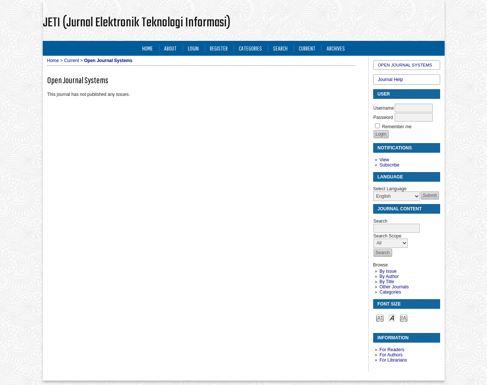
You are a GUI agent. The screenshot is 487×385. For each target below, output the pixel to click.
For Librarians (393, 360)
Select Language (390, 188)
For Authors (391, 355)
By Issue (388, 271)
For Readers (391, 349)
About (170, 48)
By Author (389, 276)
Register (219, 48)
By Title (386, 281)
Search (280, 48)
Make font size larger (403, 317)
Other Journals (394, 286)
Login (193, 48)
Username (384, 108)
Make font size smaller (380, 317)
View (384, 159)
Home (147, 48)
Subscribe (389, 165)
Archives (336, 48)
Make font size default (391, 317)
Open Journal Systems (405, 65)
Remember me (396, 126)
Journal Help (390, 79)
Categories (390, 292)
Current (307, 48)
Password (383, 117)
